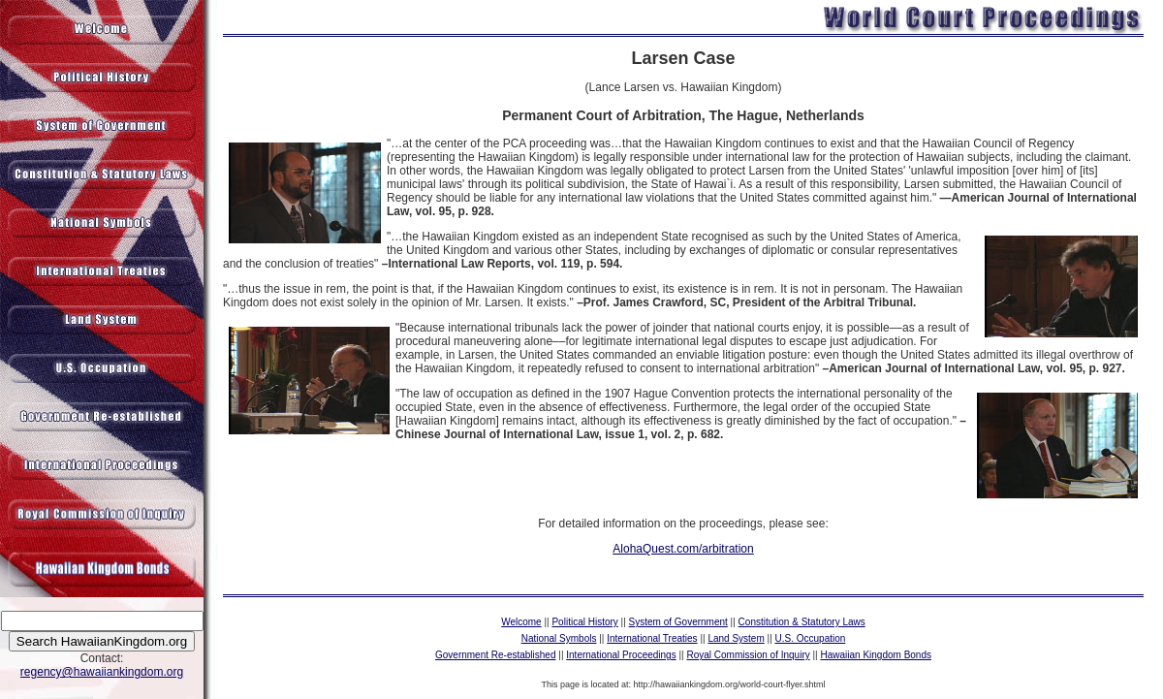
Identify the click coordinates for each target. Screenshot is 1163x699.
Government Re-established (495, 655)
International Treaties (652, 638)
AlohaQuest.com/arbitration (683, 549)
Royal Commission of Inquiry (747, 655)
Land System (735, 638)
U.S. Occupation (810, 638)
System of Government (678, 622)
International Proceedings (621, 655)
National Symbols (559, 638)
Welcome (521, 622)
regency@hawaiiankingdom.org (101, 672)
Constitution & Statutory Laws (802, 622)
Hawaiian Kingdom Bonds (875, 655)
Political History (584, 622)
